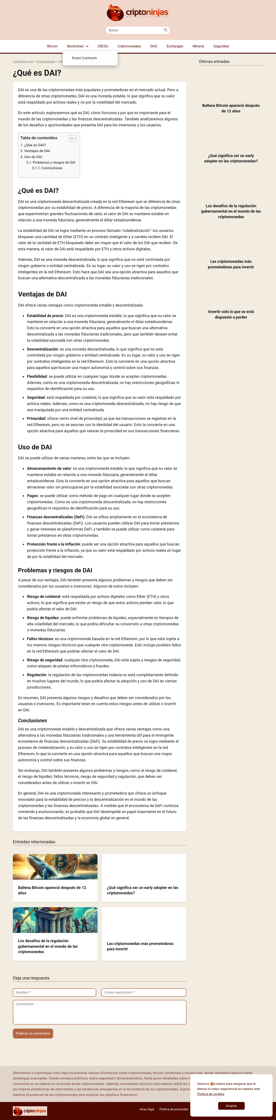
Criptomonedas (129, 46)
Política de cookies (210, 1094)
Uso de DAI (33, 157)
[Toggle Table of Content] (70, 138)
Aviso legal (147, 1109)
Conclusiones (51, 168)
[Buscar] (165, 30)
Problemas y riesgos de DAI (54, 162)
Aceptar (231, 1106)
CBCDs (103, 46)
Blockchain (75, 46)
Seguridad (221, 46)
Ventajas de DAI (37, 151)
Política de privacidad (173, 1109)
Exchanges (175, 46)
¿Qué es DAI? (35, 145)
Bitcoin (52, 46)
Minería (198, 46)
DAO (153, 46)
